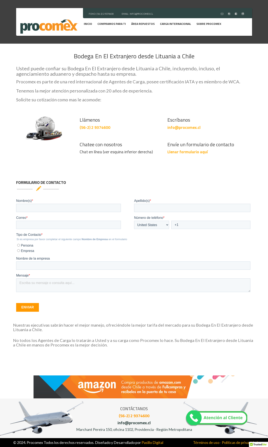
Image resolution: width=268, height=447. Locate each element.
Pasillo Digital (152, 442)
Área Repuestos (143, 24)
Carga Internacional (175, 24)
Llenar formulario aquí (187, 152)
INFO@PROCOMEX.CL (141, 13)
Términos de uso (206, 442)
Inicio (88, 24)
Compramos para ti (111, 24)
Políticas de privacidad (240, 442)
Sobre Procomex (208, 24)
